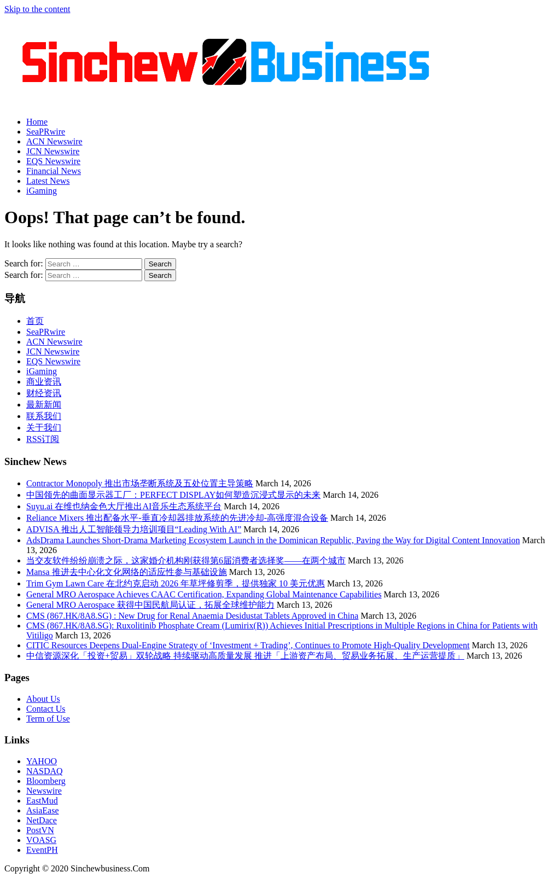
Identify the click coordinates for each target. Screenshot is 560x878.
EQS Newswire (53, 161)
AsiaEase (42, 810)
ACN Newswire (54, 141)
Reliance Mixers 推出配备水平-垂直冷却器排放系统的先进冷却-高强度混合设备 (177, 517)
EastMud (42, 800)
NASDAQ (44, 771)
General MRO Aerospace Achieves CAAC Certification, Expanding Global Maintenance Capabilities (204, 594)
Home (37, 121)
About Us (43, 698)
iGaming (41, 190)
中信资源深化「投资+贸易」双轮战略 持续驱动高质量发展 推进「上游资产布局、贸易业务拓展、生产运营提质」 (245, 655)
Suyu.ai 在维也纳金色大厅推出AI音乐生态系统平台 (123, 506)
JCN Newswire (52, 151)
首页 (35, 320)
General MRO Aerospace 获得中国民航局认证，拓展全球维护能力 (150, 604)
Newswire (44, 790)
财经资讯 (43, 393)
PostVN (40, 830)
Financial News (53, 171)
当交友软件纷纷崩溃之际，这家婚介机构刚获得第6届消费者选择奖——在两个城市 (186, 560)
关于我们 (43, 427)
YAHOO (41, 761)
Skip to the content (37, 9)
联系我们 (43, 416)
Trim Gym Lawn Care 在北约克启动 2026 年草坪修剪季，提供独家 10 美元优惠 (175, 583)
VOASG (41, 840)
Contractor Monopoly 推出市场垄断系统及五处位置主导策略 (139, 483)
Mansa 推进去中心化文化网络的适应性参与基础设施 (126, 572)
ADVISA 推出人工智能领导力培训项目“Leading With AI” (133, 529)
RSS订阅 (42, 439)
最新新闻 (43, 404)
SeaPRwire (45, 131)
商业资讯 (43, 381)
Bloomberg (46, 781)
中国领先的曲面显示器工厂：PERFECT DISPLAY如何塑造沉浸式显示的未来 (173, 494)
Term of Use (48, 718)
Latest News (48, 180)
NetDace (41, 820)
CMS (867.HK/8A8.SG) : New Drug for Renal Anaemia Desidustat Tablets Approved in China (192, 615)
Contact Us (46, 708)
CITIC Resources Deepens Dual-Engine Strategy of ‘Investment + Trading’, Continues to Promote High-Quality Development (248, 645)
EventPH (42, 849)
